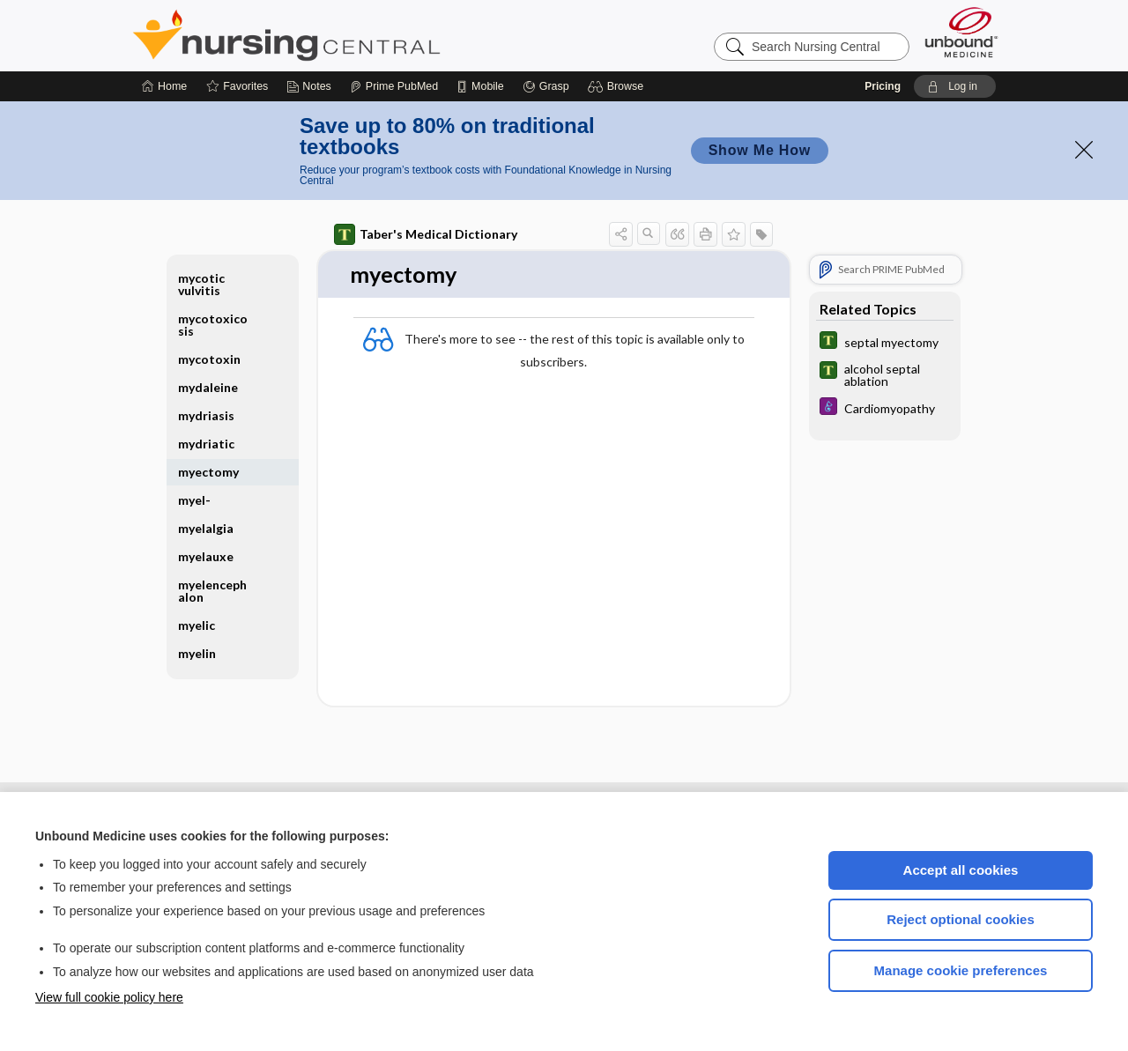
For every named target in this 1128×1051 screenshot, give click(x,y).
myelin (197, 653)
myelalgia (206, 528)
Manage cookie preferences (961, 970)
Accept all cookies (961, 869)
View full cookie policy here (109, 997)
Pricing (883, 86)
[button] (618, 86)
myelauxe (206, 556)
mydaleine (208, 387)
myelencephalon (212, 590)
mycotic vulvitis (201, 284)
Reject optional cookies (961, 919)
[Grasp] (546, 86)
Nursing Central (352, 35)
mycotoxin (209, 359)
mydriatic (206, 443)
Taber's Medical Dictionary (425, 234)
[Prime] (394, 86)
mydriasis (206, 415)
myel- (194, 499)
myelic (196, 625)
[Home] (164, 86)
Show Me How (760, 150)
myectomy (208, 471)
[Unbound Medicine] (961, 32)
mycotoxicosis (213, 324)
